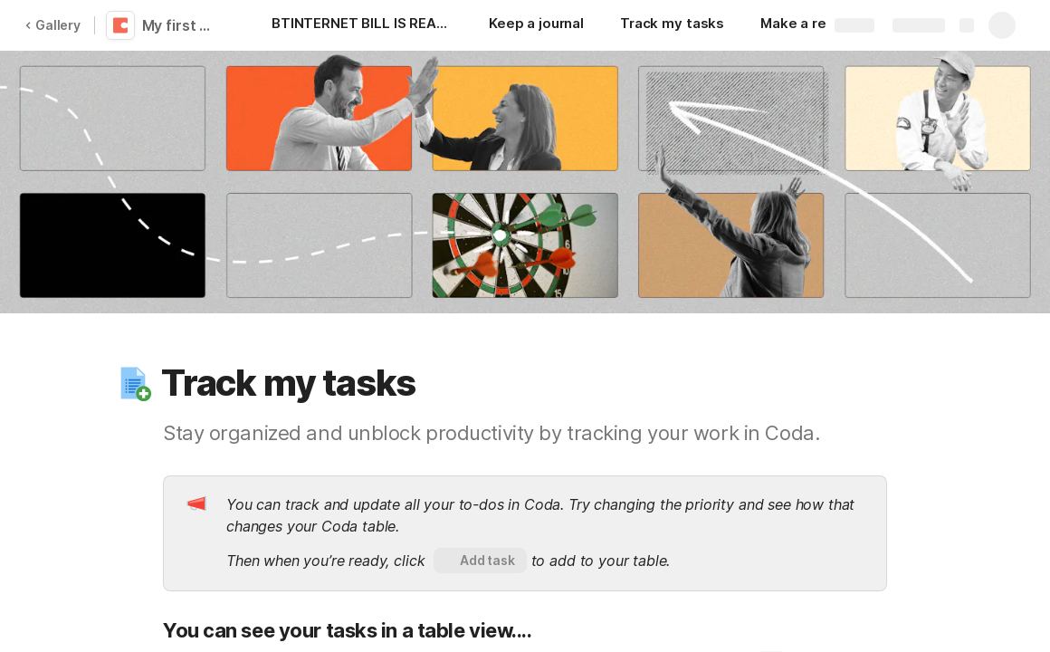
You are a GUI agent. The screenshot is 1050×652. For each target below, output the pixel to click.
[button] (133, 383)
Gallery (52, 25)
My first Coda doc (183, 25)
